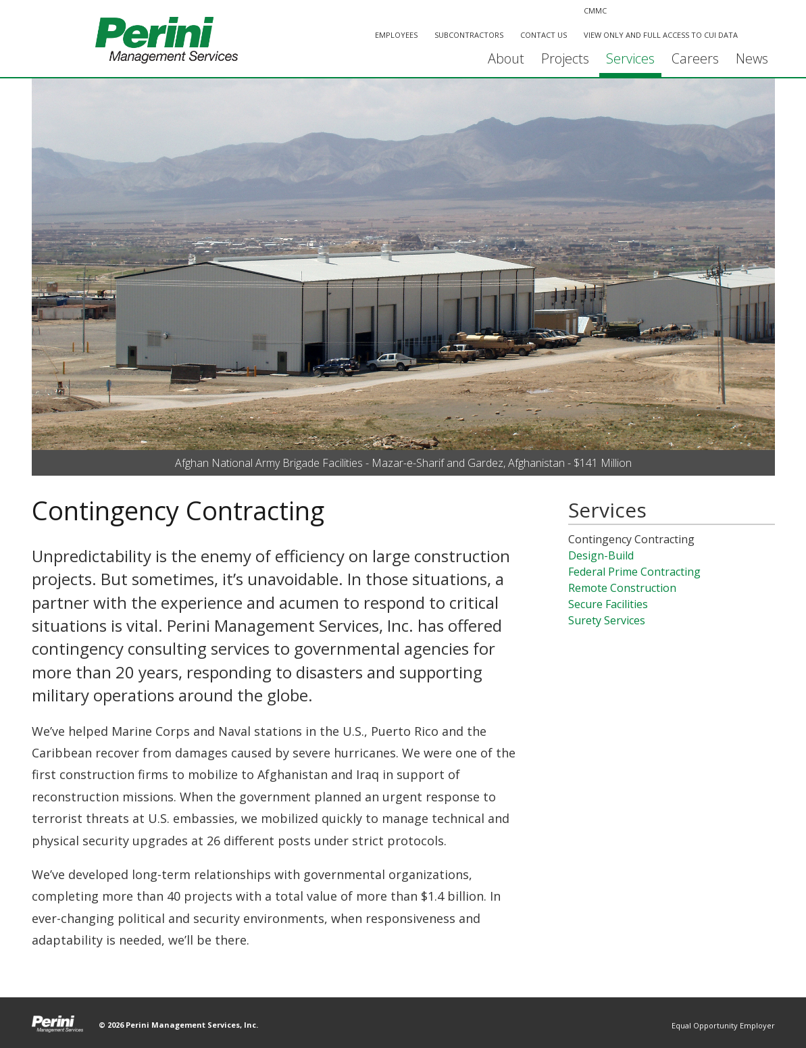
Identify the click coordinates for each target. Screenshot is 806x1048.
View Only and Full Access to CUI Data (661, 35)
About (506, 58)
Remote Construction (622, 587)
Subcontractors (468, 35)
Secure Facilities (608, 604)
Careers (695, 58)
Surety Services (606, 620)
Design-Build (601, 555)
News (752, 58)
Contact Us (543, 35)
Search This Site (760, 36)
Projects (565, 58)
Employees (396, 35)
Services (630, 58)
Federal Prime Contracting (634, 571)
